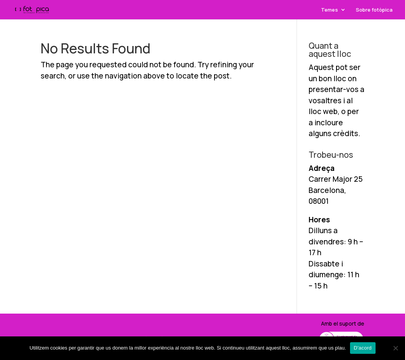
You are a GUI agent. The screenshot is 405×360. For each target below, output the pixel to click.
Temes (329, 10)
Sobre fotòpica (374, 10)
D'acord (363, 348)
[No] (395, 348)
